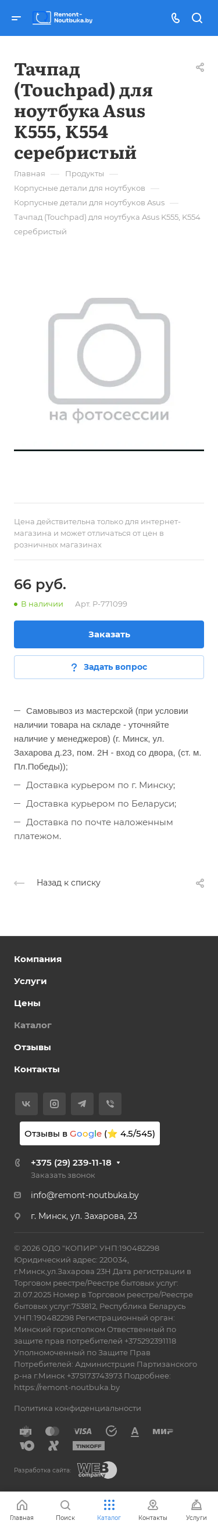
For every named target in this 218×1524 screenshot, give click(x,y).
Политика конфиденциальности (77, 1408)
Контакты (37, 1069)
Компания (38, 958)
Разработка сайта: (42, 1470)
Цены (27, 1002)
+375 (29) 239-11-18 (71, 1162)
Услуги (30, 980)
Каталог (33, 1024)
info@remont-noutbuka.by (85, 1195)
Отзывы (32, 1047)
